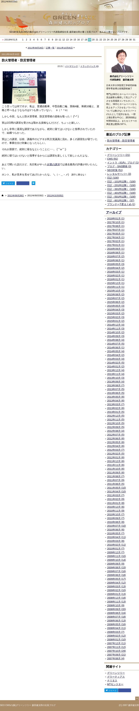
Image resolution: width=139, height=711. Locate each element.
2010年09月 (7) (115, 518)
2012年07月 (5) (115, 434)
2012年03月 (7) (115, 449)
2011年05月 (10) (116, 487)
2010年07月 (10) (116, 525)
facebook (22, 183)
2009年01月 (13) (116, 594)
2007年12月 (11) (116, 643)
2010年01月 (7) (115, 548)
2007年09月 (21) (116, 654)
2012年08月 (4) (115, 430)
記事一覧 (50, 48)
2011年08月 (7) (115, 476)
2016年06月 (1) (115, 260)
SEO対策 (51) (115, 170)
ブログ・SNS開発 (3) (119, 166)
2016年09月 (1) (115, 248)
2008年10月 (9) (115, 605)
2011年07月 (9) (115, 480)
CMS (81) (112, 158)
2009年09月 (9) (115, 563)
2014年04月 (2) (115, 355)
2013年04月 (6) (115, 400)
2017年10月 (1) (115, 222)
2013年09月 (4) (115, 381)
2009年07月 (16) (116, 571)
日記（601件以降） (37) (120, 200)
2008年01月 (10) (116, 639)
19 (89, 39)
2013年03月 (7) (115, 404)
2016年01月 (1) (115, 279)
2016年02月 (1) (115, 275)
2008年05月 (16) (116, 624)
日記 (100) (113, 177)
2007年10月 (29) (116, 650)
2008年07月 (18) (116, 616)
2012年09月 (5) (115, 427)
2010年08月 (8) (115, 522)
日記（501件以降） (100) (121, 196)
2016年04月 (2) (115, 268)
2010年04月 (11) (116, 537)
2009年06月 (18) (116, 575)
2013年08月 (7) (115, 385)
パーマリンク (71, 66)
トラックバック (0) (89, 66)
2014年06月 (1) (115, 347)
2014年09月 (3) (115, 336)
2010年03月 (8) (115, 541)
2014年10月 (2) (115, 332)
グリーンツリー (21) (118, 155)
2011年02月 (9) (115, 499)
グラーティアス (116, 676)
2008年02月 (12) (116, 635)
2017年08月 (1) (115, 226)
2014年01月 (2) (115, 366)
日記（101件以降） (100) (121, 181)
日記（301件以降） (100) (121, 189)
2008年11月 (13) (116, 601)
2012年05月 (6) (115, 442)
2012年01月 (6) (115, 457)
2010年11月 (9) (115, 510)
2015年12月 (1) (115, 283)
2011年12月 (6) (115, 461)
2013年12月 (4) (115, 370)
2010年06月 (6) (115, 529)
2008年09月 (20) (116, 609)
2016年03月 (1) (115, 271)
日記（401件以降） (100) (121, 192)
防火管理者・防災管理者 (18, 60)
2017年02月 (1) (115, 241)
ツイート (8, 183)
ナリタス (112, 680)
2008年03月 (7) (115, 632)
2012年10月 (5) (115, 423)
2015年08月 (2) (115, 294)
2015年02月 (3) (115, 317)
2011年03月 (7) (115, 495)
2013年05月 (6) (115, 396)
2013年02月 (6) (115, 408)
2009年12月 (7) (115, 552)
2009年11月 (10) (116, 556)
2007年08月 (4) (115, 658)
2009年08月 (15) (116, 567)
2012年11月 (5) (115, 419)
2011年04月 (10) (116, 491)
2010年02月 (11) (116, 544)
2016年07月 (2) (115, 256)
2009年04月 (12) (116, 582)
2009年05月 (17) (116, 578)
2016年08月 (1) (115, 252)
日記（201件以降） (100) (121, 185)
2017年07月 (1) (115, 229)
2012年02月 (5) (115, 453)
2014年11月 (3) (115, 328)
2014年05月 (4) (115, 351)
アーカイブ (113, 212)
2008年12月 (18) (116, 597)
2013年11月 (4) (115, 374)
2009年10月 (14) (116, 560)
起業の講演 (53, 164)
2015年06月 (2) (115, 302)
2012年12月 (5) (115, 415)
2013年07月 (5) (115, 389)
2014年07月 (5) (115, 343)
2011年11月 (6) (115, 465)
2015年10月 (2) (115, 290)
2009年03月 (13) (116, 586)
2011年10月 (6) (115, 468)
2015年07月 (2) (115, 298)
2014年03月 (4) (115, 358)
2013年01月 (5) (115, 412)
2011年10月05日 (65, 48)
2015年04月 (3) (115, 309)
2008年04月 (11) (116, 628)
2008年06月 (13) (116, 620)
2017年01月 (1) (115, 245)
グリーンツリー (116, 672)
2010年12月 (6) (115, 506)
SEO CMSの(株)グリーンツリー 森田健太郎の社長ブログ (28, 705)
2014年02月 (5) (115, 362)
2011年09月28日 (36, 48)
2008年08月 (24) (116, 613)
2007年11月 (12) (116, 647)
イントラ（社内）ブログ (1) (123, 162)
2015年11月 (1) (115, 286)
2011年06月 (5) (115, 484)
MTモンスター (115, 684)
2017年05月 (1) (115, 233)
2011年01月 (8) (115, 503)
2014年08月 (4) (115, 340)
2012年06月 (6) (115, 438)
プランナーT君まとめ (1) (121, 204)
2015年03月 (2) (115, 313)
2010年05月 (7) (115, 533)
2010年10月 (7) (115, 514)
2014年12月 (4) (115, 324)
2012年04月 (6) (115, 446)
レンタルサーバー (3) (119, 174)
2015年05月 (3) (115, 305)
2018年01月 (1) (115, 218)
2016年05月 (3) (115, 264)
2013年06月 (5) (115, 393)
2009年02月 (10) (116, 590)
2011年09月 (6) (115, 472)
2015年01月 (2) (115, 321)
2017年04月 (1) (115, 237)
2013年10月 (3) (115, 377)
